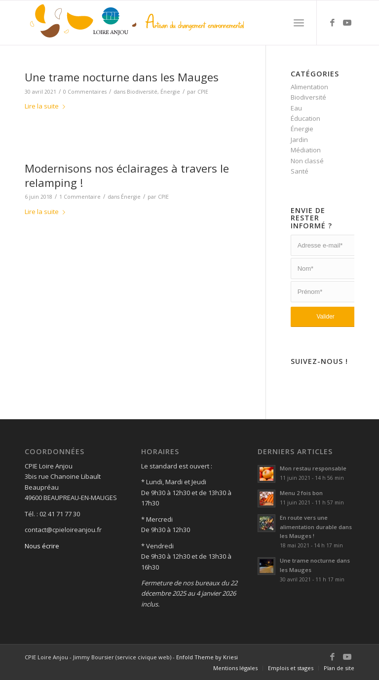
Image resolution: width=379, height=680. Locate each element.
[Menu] (299, 22)
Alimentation (309, 86)
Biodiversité (142, 91)
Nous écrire (42, 545)
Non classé (307, 160)
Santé (299, 171)
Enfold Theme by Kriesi (207, 657)
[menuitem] (235, 668)
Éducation (305, 118)
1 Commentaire (80, 196)
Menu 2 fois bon (301, 493)
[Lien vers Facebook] (332, 22)
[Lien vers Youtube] (347, 22)
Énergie (170, 91)
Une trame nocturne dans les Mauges (122, 77)
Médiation (306, 149)
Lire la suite (47, 106)
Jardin (299, 139)
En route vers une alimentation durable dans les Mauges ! (316, 527)
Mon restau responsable (313, 468)
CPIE (202, 91)
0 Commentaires (85, 91)
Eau (296, 108)
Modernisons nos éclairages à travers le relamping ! (127, 175)
